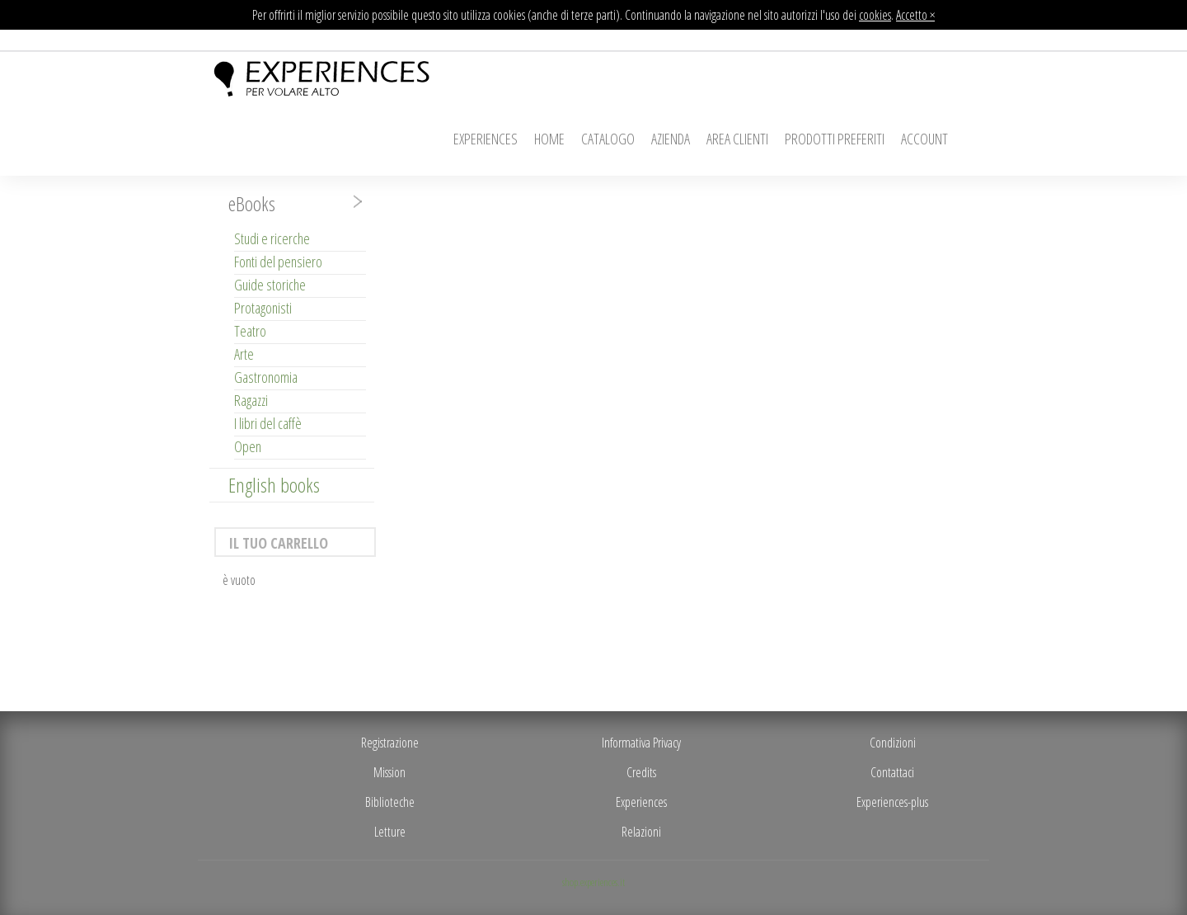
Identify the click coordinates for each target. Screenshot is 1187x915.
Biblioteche (390, 802)
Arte (244, 354)
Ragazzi (251, 400)
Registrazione (390, 742)
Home (549, 139)
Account (924, 139)
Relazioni (641, 832)
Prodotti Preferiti (834, 139)
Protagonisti (263, 308)
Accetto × (915, 15)
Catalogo (608, 139)
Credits (641, 772)
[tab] (292, 203)
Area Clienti (737, 139)
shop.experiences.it (593, 882)
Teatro (250, 331)
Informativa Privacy (641, 742)
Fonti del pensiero (278, 261)
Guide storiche (270, 285)
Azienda (670, 139)
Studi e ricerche (272, 238)
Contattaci (892, 772)
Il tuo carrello (278, 543)
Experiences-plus (892, 802)
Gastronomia (266, 377)
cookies (875, 15)
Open (247, 446)
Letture (390, 832)
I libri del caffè (268, 423)
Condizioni (893, 742)
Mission (389, 772)
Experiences (485, 139)
